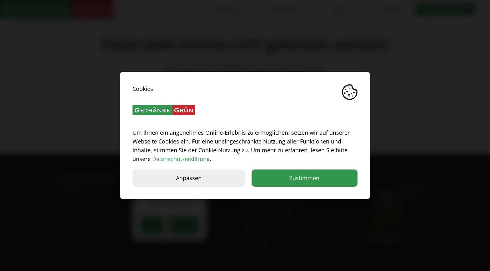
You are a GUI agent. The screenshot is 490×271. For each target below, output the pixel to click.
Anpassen (189, 178)
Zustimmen (304, 178)
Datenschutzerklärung (181, 159)
